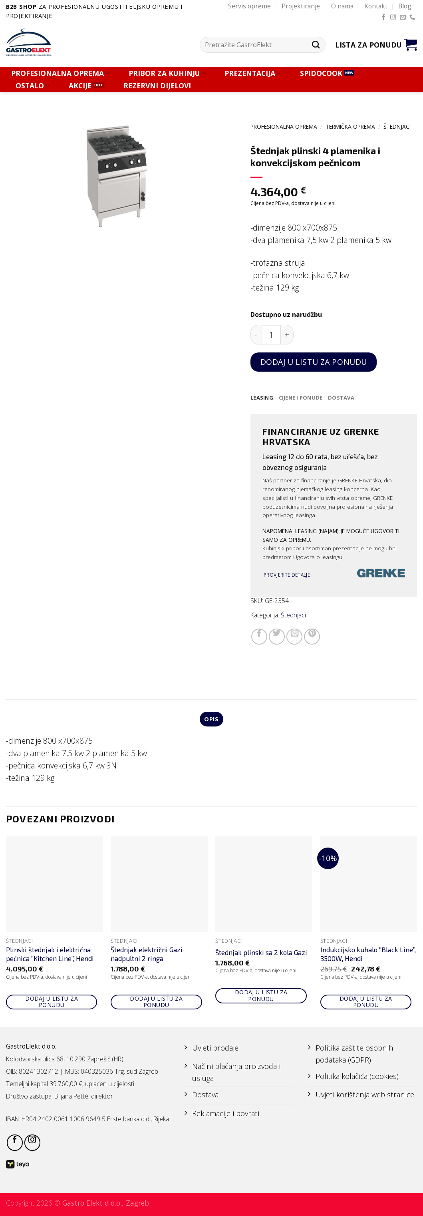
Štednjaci (397, 126)
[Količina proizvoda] (271, 334)
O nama (342, 6)
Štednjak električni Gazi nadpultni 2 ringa (147, 955)
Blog (404, 6)
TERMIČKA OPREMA (350, 126)
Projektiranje (301, 6)
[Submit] (316, 45)
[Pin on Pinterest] (312, 637)
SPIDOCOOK (321, 73)
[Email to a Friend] (294, 637)
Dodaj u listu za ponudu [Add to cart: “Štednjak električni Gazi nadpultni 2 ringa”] (156, 1003)
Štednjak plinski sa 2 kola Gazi (261, 953)
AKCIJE (80, 86)
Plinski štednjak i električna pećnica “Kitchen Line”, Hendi (50, 955)
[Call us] (412, 17)
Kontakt (375, 6)
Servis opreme (249, 6)
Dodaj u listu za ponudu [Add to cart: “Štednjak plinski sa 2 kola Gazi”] (261, 996)
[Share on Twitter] (277, 637)
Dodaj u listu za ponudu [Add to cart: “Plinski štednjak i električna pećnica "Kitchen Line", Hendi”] (51, 1003)
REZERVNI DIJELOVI (157, 86)
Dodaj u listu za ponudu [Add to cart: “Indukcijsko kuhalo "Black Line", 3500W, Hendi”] (366, 1003)
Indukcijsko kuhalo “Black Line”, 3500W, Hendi (368, 955)
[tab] (262, 398)
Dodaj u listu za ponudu (313, 361)
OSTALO (32, 86)
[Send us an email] (403, 17)
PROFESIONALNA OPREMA (60, 73)
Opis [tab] (211, 720)
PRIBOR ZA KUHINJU (167, 73)
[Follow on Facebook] (384, 17)
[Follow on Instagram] (393, 17)
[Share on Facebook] (259, 637)
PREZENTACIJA (252, 73)
